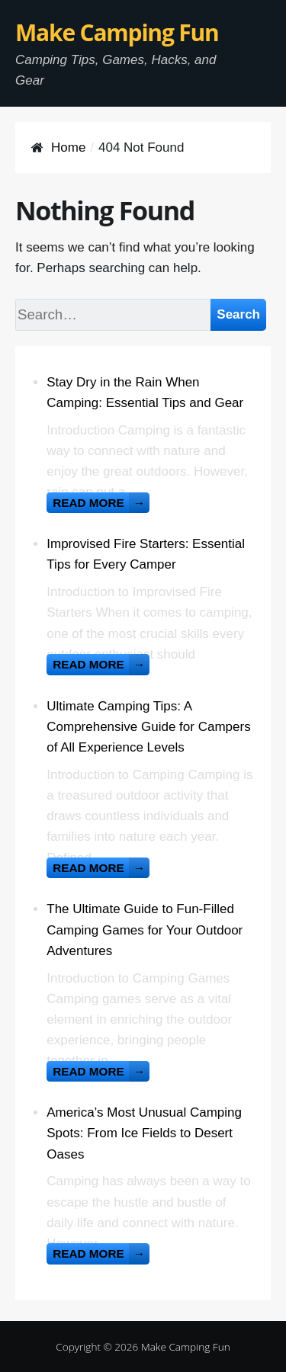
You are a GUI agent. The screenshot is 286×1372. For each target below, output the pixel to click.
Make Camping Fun (117, 32)
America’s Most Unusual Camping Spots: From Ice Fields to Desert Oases (144, 1133)
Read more (101, 502)
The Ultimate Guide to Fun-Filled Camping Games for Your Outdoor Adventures (145, 929)
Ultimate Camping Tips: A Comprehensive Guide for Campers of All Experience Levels (148, 727)
